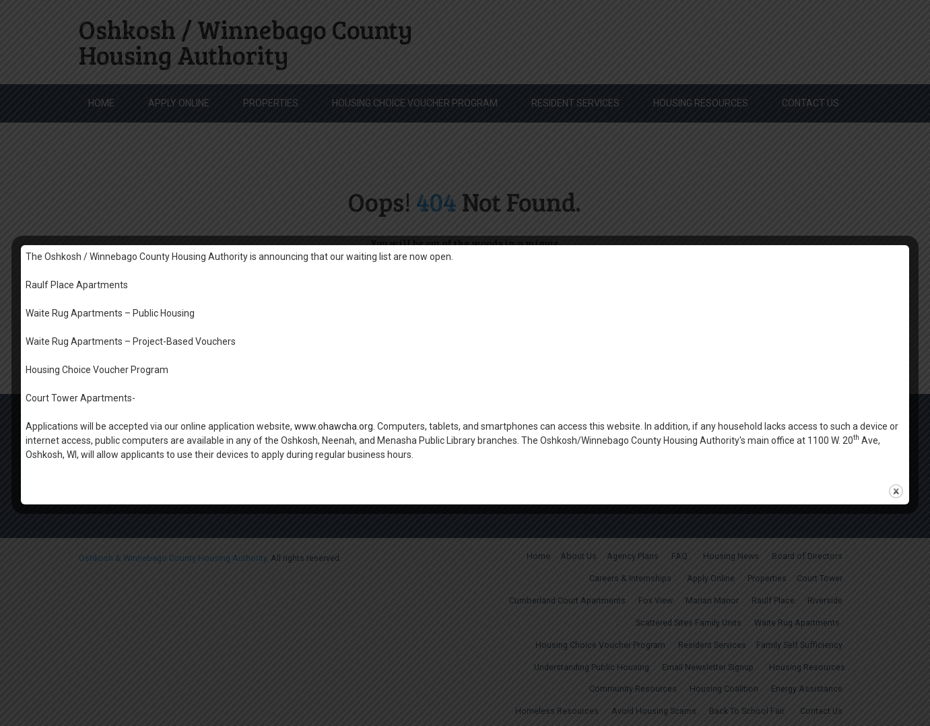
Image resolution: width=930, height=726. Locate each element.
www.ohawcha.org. (334, 426)
